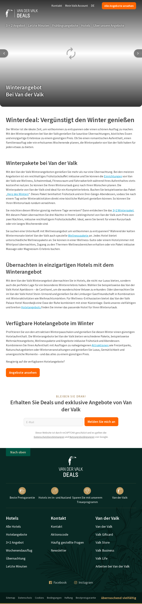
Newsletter (58, 550)
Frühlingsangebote (65, 25)
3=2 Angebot (15, 542)
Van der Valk (119, 493)
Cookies (39, 597)
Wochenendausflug (19, 550)
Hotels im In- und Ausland (54, 493)
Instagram (83, 582)
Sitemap (10, 597)
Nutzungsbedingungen (82, 437)
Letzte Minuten (38, 25)
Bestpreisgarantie (86, 597)
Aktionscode (59, 534)
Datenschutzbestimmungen (49, 437)
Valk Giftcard (104, 534)
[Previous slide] (4, 53)
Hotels (85, 25)
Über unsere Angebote (108, 25)
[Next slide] (138, 53)
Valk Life (101, 558)
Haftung (69, 597)
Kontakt (56, 5)
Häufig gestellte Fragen (67, 542)
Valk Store (103, 542)
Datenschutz (25, 597)
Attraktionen (100, 345)
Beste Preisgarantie (22, 493)
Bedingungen (54, 597)
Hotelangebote (16, 534)
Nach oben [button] (18, 452)
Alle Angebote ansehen (119, 6)
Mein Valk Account (76, 5)
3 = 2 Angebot (15, 25)
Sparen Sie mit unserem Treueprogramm (87, 495)
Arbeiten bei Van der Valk (113, 566)
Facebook (58, 582)
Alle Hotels (13, 526)
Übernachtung (16, 558)
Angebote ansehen (23, 372)
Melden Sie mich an (101, 421)
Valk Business (105, 550)
